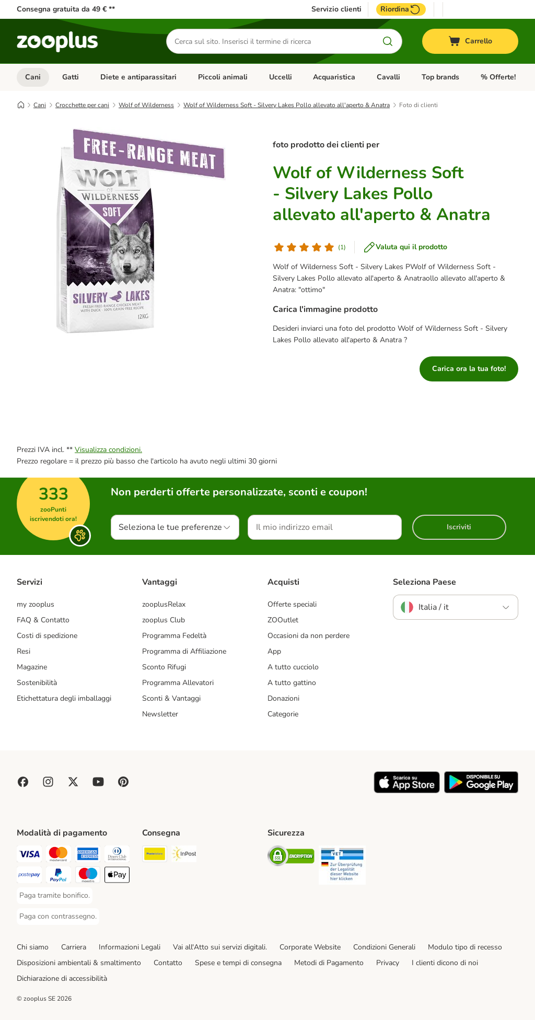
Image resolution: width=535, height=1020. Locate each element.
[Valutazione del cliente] (309, 247)
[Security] (291, 857)
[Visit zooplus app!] (407, 791)
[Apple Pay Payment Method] (117, 876)
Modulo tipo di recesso (465, 947)
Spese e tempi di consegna (238, 963)
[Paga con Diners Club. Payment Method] (117, 855)
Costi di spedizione (47, 636)
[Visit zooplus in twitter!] (73, 781)
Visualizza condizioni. (108, 450)
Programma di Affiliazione (184, 651)
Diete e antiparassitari (138, 77)
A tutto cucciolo (293, 667)
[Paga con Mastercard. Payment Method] (58, 855)
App (274, 651)
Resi (23, 651)
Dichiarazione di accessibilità (62, 978)
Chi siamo (33, 947)
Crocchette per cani (82, 105)
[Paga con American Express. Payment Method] (87, 855)
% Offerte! (498, 77)
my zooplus (35, 604)
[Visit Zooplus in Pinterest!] (123, 781)
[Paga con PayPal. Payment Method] (58, 876)
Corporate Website (310, 947)
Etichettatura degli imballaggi (64, 698)
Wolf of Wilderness (146, 105)
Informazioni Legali (129, 947)
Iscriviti (459, 527)
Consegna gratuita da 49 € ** (66, 9)
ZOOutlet (283, 620)
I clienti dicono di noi (445, 963)
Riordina (401, 9)
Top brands (440, 77)
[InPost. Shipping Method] (183, 855)
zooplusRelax (163, 604)
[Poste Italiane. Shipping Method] (154, 855)
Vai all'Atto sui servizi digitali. (220, 947)
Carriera (73, 947)
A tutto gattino (292, 683)
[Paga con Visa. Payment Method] (29, 855)
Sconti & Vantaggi (171, 698)
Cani (33, 77)
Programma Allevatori (178, 683)
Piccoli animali (223, 77)
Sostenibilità (37, 683)
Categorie (283, 714)
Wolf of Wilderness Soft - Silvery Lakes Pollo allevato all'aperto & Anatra (286, 105)
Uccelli (280, 77)
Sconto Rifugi (164, 667)
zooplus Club (163, 620)
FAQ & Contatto (43, 620)
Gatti (70, 77)
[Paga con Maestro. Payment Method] (87, 876)
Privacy (387, 963)
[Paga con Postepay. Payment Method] (29, 876)
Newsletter (160, 714)
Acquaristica (334, 77)
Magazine (32, 667)
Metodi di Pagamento (329, 963)
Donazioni (283, 698)
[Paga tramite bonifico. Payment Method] (54, 895)
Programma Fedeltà (174, 636)
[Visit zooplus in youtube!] (98, 781)
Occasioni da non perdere (309, 636)
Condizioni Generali (384, 947)
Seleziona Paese (424, 582)
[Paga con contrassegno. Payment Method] (58, 916)
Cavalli (388, 77)
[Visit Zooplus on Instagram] (48, 781)
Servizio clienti (336, 9)
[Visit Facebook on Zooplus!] (23, 781)
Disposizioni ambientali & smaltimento (79, 963)
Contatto (168, 963)
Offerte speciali (292, 604)
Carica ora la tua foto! (469, 369)
